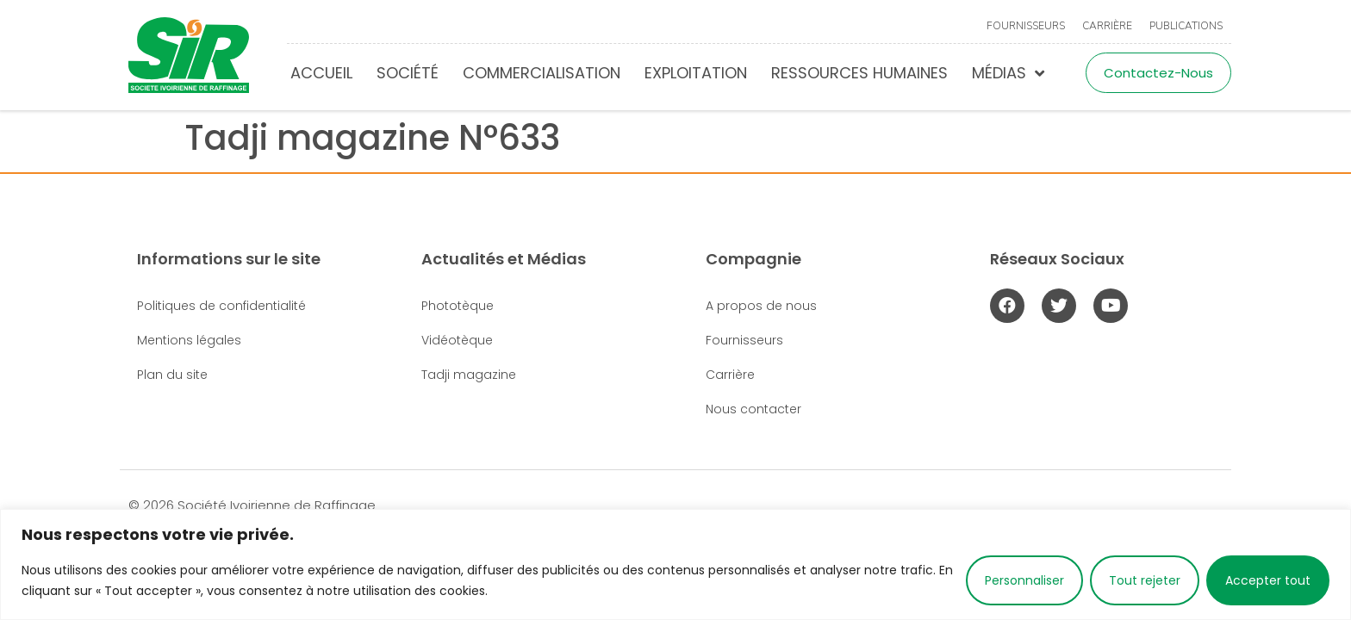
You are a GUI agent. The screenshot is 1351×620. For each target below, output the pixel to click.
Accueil (321, 73)
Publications (1186, 26)
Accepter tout (1268, 580)
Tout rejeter (1144, 580)
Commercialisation (541, 73)
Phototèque (457, 305)
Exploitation (695, 73)
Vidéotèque (457, 340)
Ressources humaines (859, 73)
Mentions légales (189, 340)
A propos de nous (761, 305)
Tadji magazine (468, 374)
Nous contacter (753, 409)
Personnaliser (1024, 580)
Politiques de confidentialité (221, 305)
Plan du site (172, 374)
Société (408, 73)
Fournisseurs (1026, 26)
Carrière (1107, 26)
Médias (1008, 73)
